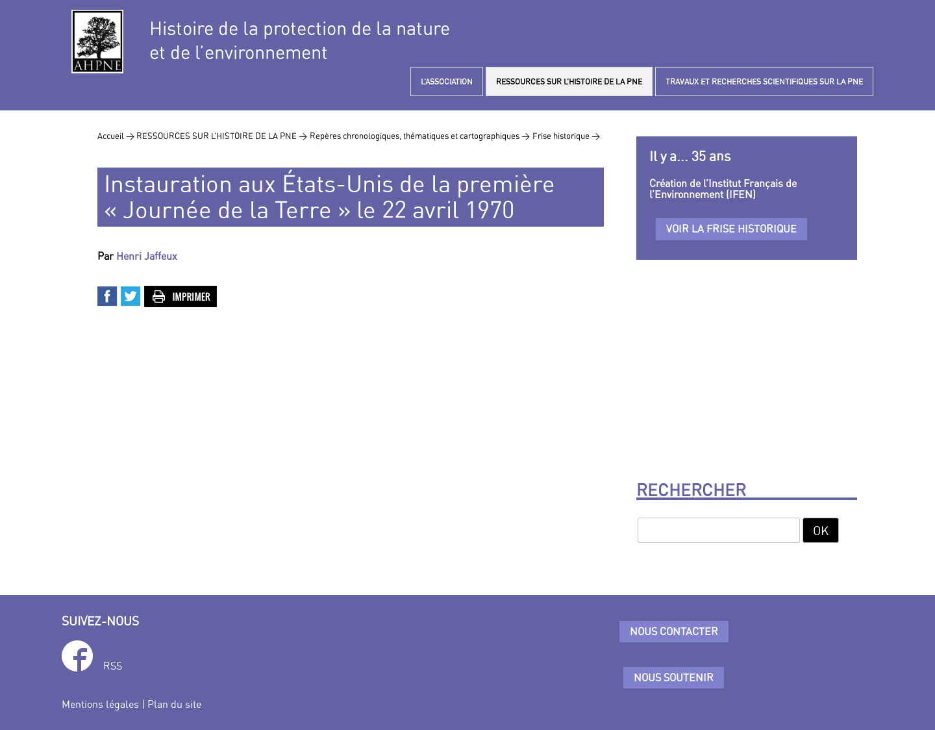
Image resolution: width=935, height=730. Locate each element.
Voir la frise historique (731, 228)
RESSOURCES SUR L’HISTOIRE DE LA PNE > (221, 136)
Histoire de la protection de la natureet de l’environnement (299, 40)
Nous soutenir (674, 677)
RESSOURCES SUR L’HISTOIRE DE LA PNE (569, 81)
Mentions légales (100, 704)
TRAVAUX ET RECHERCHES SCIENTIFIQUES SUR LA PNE (764, 81)
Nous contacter (674, 631)
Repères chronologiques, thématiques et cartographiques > (420, 136)
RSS (112, 665)
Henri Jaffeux (146, 255)
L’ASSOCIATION (447, 81)
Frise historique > (566, 136)
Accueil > (116, 136)
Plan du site (174, 704)
